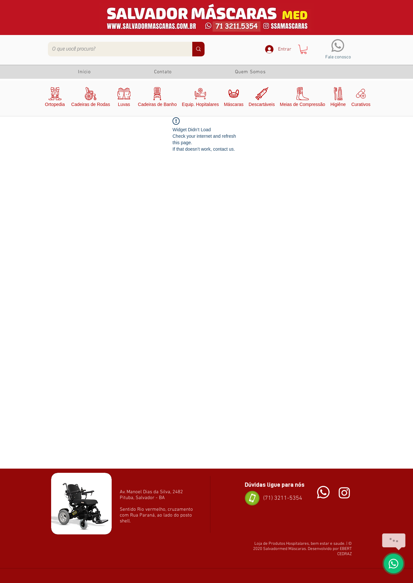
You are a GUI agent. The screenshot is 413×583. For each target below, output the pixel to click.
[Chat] (323, 492)
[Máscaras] (233, 98)
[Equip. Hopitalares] (200, 98)
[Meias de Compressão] (302, 98)
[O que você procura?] (115, 49)
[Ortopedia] (55, 98)
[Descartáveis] (261, 98)
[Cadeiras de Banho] (157, 98)
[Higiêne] (338, 98)
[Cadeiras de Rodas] (91, 98)
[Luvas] (124, 98)
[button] (303, 49)
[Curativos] (361, 98)
